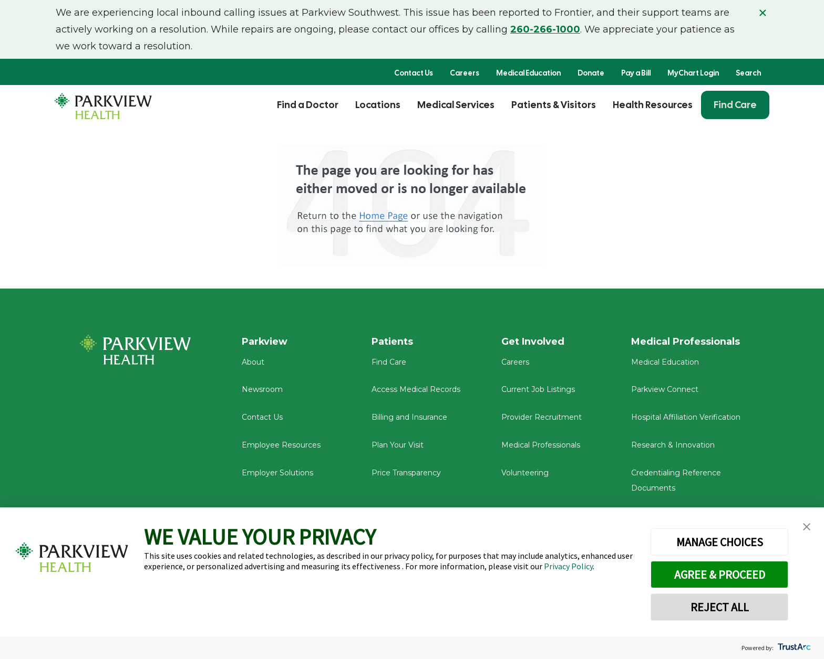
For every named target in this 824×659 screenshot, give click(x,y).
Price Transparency (406, 473)
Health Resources (653, 105)
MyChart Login (693, 73)
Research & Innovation (673, 445)
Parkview (265, 341)
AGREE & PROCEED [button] (719, 574)
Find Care (735, 105)
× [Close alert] (762, 12)
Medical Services (456, 105)
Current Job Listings (538, 390)
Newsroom (262, 390)
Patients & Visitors (553, 105)
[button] (806, 527)
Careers (464, 73)
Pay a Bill (636, 73)
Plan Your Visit (398, 445)
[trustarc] (793, 647)
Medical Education (528, 73)
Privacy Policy (568, 566)
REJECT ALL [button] (720, 607)
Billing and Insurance (409, 417)
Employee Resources (281, 445)
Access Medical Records (416, 390)
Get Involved (532, 341)
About (253, 362)
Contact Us (413, 73)
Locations (377, 105)
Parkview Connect (664, 390)
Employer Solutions (277, 473)
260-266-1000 (545, 29)
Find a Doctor (307, 105)
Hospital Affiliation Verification (685, 417)
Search (748, 73)
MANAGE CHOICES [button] (719, 542)
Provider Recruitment (541, 417)
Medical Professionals (540, 445)
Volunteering (525, 473)
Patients (393, 341)
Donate (591, 73)
